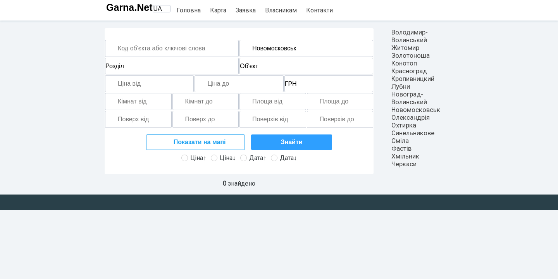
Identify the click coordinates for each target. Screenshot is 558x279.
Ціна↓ (223, 158)
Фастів (401, 148)
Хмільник (405, 156)
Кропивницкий (412, 79)
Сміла (400, 141)
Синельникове (412, 133)
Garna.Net (129, 7)
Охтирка (403, 125)
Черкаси (404, 164)
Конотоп (404, 63)
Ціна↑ (193, 158)
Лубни (400, 86)
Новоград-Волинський (409, 98)
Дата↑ (253, 158)
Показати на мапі (199, 142)
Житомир (405, 48)
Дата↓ (284, 158)
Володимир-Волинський (409, 36)
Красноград (409, 71)
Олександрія (410, 117)
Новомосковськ (415, 110)
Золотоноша (410, 55)
